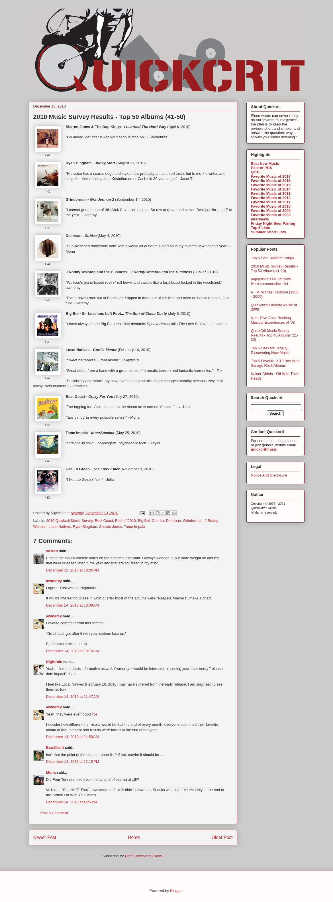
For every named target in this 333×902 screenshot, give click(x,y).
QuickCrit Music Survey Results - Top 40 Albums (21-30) (275, 335)
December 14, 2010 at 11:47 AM (72, 696)
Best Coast (104, 520)
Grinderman (193, 520)
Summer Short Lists (268, 232)
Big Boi (144, 520)
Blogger (176, 891)
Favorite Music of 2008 (271, 215)
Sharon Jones (110, 526)
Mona (51, 772)
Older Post (222, 837)
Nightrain (54, 662)
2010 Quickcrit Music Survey (69, 520)
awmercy (54, 581)
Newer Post (44, 837)
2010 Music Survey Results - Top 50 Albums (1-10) (274, 268)
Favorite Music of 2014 (271, 189)
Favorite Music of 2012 (271, 198)
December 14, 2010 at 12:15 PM (72, 761)
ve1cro (52, 551)
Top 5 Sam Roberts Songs (272, 258)
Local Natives (59, 526)
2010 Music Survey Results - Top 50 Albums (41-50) (109, 116)
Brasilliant (55, 747)
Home (134, 837)
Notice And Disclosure (269, 475)
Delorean (173, 520)
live (94, 714)
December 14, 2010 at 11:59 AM (72, 737)
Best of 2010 (125, 520)
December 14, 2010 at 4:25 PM (71, 802)
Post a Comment (54, 813)
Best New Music (265, 163)
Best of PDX (261, 168)
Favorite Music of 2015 (271, 185)
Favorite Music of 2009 (271, 210)
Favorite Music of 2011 (271, 202)
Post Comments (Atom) (144, 856)
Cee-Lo (158, 520)
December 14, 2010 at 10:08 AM (72, 605)
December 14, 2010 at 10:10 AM (72, 651)
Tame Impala (134, 526)
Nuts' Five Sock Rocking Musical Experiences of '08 (273, 320)
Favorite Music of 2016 (271, 181)
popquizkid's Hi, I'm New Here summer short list (271, 281)
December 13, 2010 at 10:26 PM (72, 570)
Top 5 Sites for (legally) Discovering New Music (270, 350)
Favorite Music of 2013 (271, 193)
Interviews (260, 219)
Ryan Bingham (85, 526)
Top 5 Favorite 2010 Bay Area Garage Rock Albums (275, 363)
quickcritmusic (264, 449)
